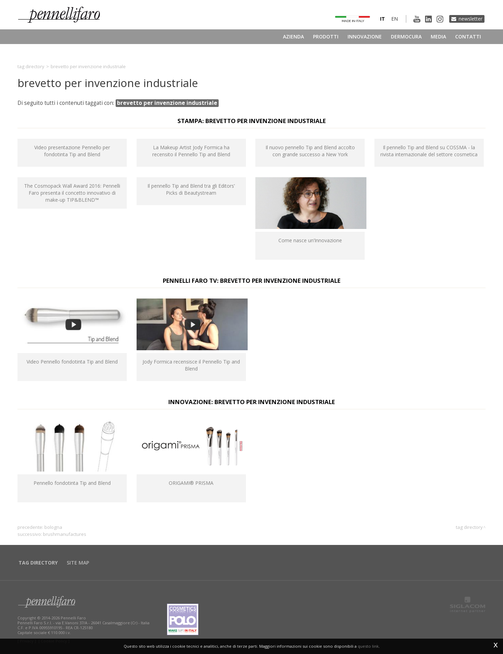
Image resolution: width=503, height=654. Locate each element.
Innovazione (365, 36)
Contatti (468, 36)
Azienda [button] (293, 36)
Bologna (53, 527)
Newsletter (470, 18)
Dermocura (406, 36)
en (394, 18)
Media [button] (438, 36)
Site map (78, 562)
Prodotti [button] (325, 36)
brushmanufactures (64, 534)
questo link (368, 646)
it (382, 18)
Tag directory (30, 66)
